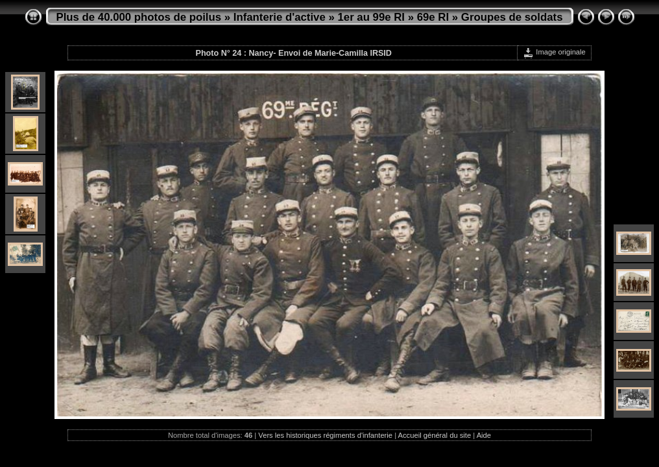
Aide (484, 435)
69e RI (433, 17)
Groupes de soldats (512, 17)
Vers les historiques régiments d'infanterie (325, 435)
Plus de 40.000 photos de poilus (139, 17)
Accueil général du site (435, 435)
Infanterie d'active (280, 17)
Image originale (554, 52)
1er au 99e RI (371, 17)
